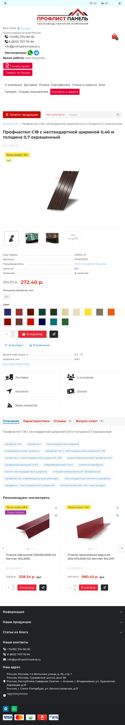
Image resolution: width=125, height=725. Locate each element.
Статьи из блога (62, 632)
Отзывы (62, 421)
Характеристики (36, 421)
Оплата (44, 85)
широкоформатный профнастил (89, 457)
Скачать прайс (18, 65)
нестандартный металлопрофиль (88, 478)
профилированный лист (21, 464)
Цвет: (6, 304)
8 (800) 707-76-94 (19, 41)
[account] (119, 3)
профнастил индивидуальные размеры (32, 478)
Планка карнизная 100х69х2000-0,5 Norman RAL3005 (31, 556)
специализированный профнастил (77, 471)
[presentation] (3, 548)
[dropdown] (5, 3)
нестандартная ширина (63, 443)
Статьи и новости (84, 85)
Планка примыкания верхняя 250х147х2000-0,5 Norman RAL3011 (90, 556)
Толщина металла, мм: (18, 290)
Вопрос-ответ (90, 421)
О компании (13, 85)
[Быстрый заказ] (53, 334)
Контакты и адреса (65, 91)
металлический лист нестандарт (82, 485)
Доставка (30, 85)
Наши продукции (62, 622)
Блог (102, 85)
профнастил (13, 443)
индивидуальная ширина (22, 450)
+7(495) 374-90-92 (20, 37)
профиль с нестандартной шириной (30, 485)
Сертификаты (60, 85)
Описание (11, 421)
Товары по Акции (18, 72)
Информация (62, 612)
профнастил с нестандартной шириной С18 (75, 450)
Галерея (10, 91)
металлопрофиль (91, 464)
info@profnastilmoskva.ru (22, 46)
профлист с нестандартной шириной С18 (33, 457)
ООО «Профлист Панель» (90, 263)
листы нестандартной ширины (26, 471)
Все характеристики (16, 363)
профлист (34, 443)
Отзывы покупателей (33, 91)
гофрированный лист (58, 464)
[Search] (94, 114)
